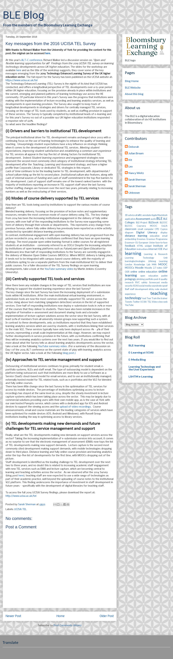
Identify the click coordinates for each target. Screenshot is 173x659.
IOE (160, 249)
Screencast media (158, 282)
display (163, 232)
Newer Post (13, 616)
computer (149, 229)
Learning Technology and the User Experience (145, 368)
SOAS (136, 285)
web (165, 301)
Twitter (136, 301)
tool (144, 298)
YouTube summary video (59, 269)
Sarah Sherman (137, 179)
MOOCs (129, 267)
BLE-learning (137, 345)
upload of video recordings (75, 406)
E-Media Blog (137, 359)
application (130, 218)
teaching (158, 293)
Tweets (128, 301)
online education (147, 271)
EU (136, 242)
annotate (146, 215)
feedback (130, 245)
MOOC (162, 264)
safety (144, 282)
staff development (139, 289)
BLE (159, 218)
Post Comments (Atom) (68, 625)
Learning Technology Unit (146, 257)
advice (131, 215)
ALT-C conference (31, 60)
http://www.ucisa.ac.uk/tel (21, 496)
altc (140, 215)
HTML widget (144, 245)
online (133, 271)
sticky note (154, 289)
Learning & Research (155, 254)
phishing (140, 279)
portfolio (149, 279)
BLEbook (153, 222)
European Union (147, 242)
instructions (142, 249)
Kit (130, 159)
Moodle (139, 267)
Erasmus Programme (157, 239)
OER (127, 271)
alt (136, 215)
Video (155, 301)
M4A (154, 264)
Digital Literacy (146, 232)
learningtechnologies (135, 261)
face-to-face (161, 242)
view (160, 301)
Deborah (133, 146)
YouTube (129, 305)
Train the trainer (159, 298)
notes (159, 267)
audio (153, 218)
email (164, 235)
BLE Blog (23, 15)
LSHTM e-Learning (141, 376)
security (129, 285)
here (47, 53)
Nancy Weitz (136, 173)
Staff (127, 289)
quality (164, 279)
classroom (130, 228)
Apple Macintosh (159, 215)
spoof (164, 285)
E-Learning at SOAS (141, 352)
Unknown (134, 192)
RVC (137, 282)
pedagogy (130, 279)
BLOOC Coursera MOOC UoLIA (146, 225)
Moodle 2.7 (150, 267)
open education (149, 275)
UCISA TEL (20, 509)
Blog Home (132, 81)
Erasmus (141, 239)
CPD (157, 229)
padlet (164, 275)
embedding (130, 239)
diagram (129, 232)
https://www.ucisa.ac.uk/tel (22, 80)
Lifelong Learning (157, 261)
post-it (157, 279)
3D (126, 215)
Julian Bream (136, 153)
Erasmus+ (130, 242)
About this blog (134, 93)
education (155, 235)
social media (145, 285)
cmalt (140, 229)
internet (153, 249)
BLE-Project (141, 222)
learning (133, 253)
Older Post (107, 616)
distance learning (136, 235)
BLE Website (132, 87)
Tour (149, 298)
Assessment (143, 218)
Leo (130, 166)
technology (133, 298)
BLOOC (163, 222)
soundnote (156, 285)
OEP (165, 267)
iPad (165, 249)
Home (60, 616)
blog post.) (69, 353)
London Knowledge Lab (137, 264)
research (129, 282)
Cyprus (163, 229)
